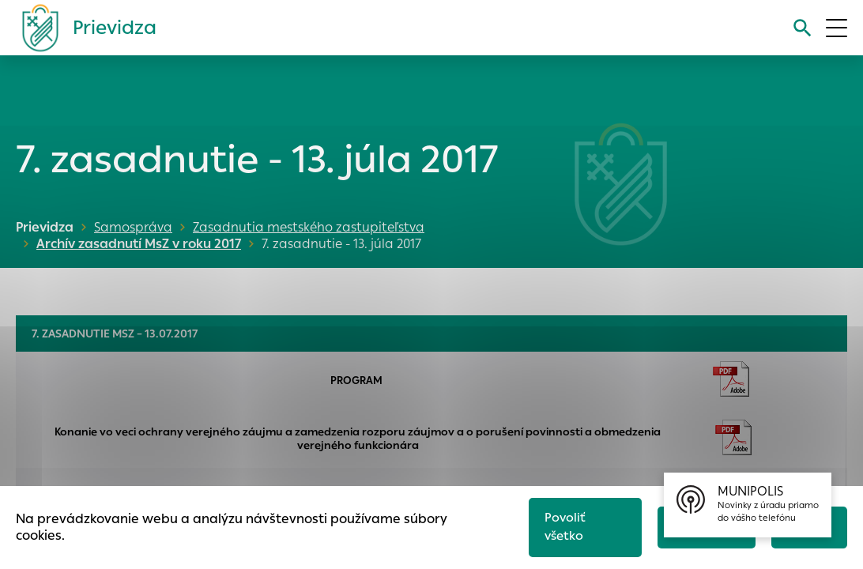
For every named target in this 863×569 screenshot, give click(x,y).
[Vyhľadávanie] (801, 28)
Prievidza (44, 227)
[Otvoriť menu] (836, 28)
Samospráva (133, 227)
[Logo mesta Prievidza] (83, 28)
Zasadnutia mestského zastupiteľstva (308, 227)
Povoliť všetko (559, 525)
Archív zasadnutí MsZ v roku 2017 (134, 244)
